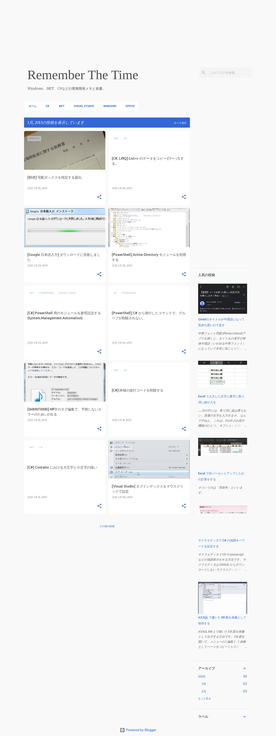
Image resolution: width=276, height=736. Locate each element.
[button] (99, 197)
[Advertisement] (126, 29)
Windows (108, 106)
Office (129, 106)
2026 (201, 676)
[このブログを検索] (230, 72)
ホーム (31, 106)
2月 (204, 691)
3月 (204, 684)
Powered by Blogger (138, 730)
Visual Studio (83, 106)
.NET (60, 106)
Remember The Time (82, 75)
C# (46, 106)
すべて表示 (180, 123)
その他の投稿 (107, 526)
